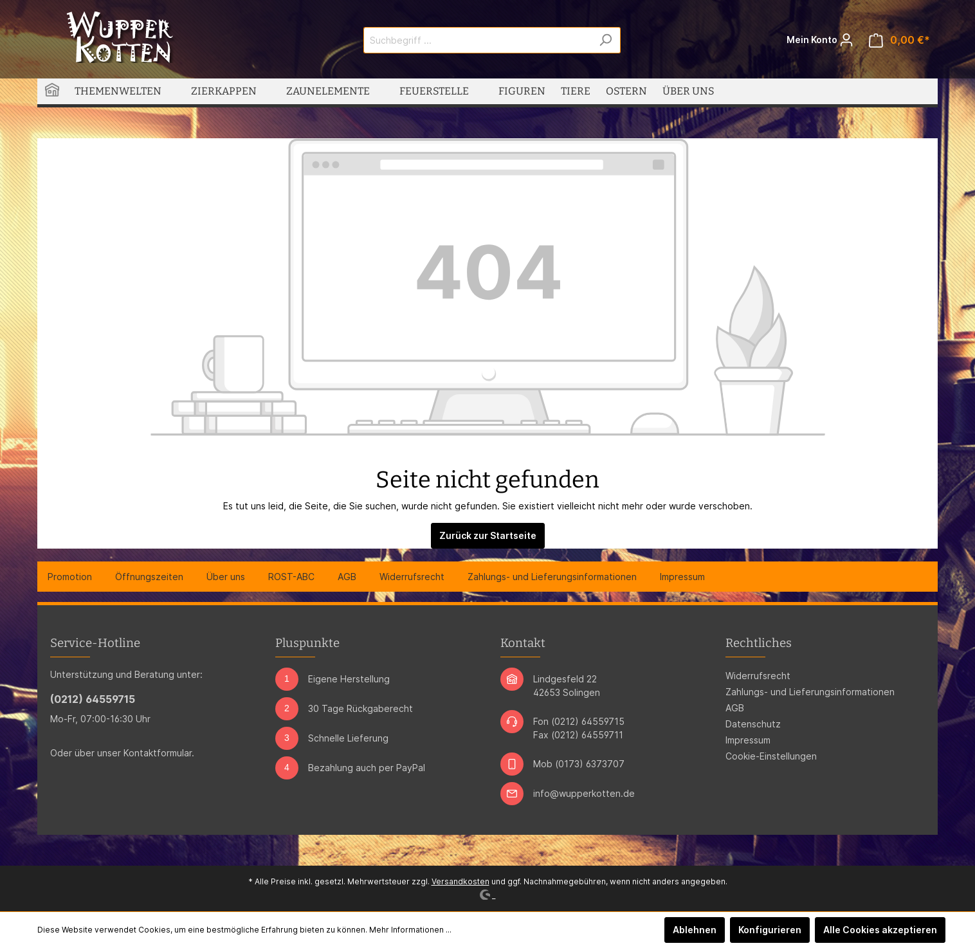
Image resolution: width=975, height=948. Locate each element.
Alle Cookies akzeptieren (880, 929)
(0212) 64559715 (92, 699)
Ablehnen (694, 929)
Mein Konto (820, 37)
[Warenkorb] (899, 40)
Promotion (70, 576)
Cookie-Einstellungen (771, 756)
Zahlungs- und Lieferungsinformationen (552, 576)
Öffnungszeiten (149, 576)
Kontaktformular (157, 752)
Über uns (225, 576)
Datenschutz (753, 723)
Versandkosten (460, 881)
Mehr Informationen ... (410, 929)
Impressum (682, 576)
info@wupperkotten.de (584, 793)
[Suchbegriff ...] (477, 40)
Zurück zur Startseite (487, 535)
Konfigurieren (769, 929)
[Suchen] (605, 40)
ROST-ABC (291, 576)
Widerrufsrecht (411, 576)
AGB (347, 576)
